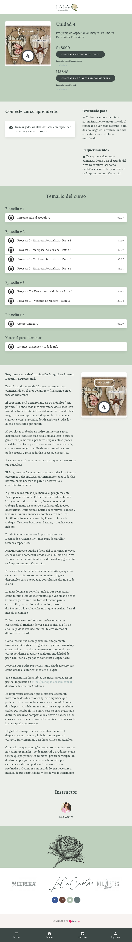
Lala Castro (66, 816)
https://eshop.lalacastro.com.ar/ (53, 681)
